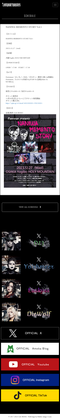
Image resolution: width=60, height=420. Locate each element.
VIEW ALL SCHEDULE (30, 207)
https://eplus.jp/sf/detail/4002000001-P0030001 (24, 103)
